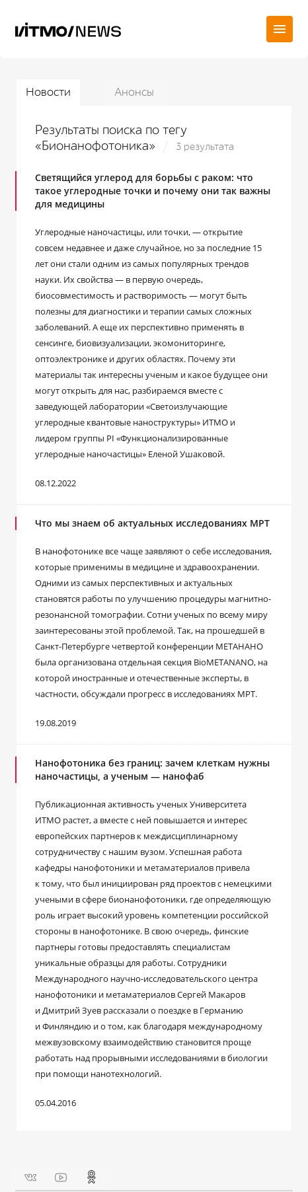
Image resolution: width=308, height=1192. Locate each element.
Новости (48, 92)
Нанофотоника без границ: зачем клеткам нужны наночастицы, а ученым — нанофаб (152, 769)
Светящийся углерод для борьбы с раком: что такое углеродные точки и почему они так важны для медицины (152, 190)
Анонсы (134, 92)
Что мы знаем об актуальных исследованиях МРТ (152, 523)
